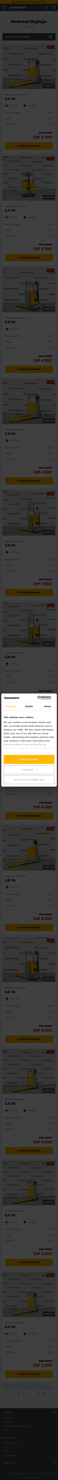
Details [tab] (29, 706)
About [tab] (47, 706)
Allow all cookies (29, 759)
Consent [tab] (10, 706)
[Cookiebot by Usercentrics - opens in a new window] (41, 698)
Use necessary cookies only (28, 779)
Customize (29, 769)
